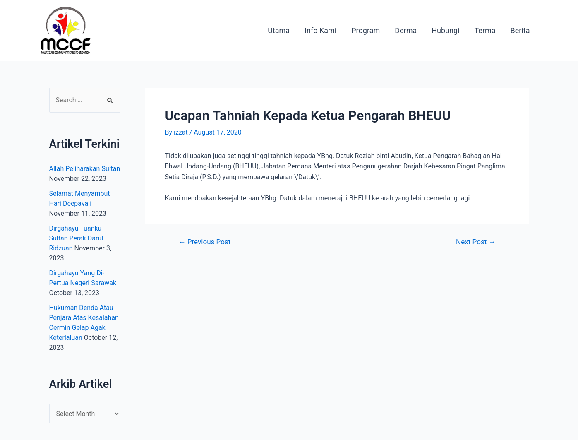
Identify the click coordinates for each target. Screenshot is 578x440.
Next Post (475, 241)
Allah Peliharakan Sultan (84, 169)
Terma (484, 30)
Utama (279, 30)
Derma (406, 30)
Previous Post (204, 241)
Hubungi (445, 30)
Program (365, 30)
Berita (520, 30)
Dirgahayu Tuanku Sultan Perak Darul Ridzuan (76, 238)
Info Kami (320, 30)
